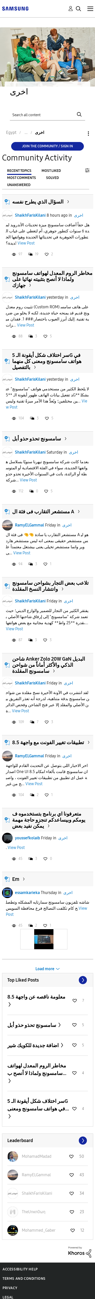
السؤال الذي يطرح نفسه (38, 202)
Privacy (10, 1288)
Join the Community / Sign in (47, 146)
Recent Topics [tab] (19, 171)
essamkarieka (27, 892)
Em (15, 879)
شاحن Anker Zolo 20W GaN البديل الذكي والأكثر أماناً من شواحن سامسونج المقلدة (48, 665)
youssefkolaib (27, 838)
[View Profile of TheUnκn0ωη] (33, 1211)
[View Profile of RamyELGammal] (36, 1174)
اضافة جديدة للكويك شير (33, 1045)
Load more (44, 968)
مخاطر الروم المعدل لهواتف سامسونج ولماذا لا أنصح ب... (36, 1069)
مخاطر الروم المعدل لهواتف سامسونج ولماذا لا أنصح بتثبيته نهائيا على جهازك (52, 279)
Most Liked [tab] (51, 171)
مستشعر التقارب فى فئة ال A (43, 512)
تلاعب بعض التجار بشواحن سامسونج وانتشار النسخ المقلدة (50, 586)
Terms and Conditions (24, 1278)
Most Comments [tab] (21, 178)
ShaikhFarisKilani (30, 215)
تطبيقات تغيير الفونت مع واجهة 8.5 (48, 742)
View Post (26, 243)
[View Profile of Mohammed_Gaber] (38, 1230)
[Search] (47, 114)
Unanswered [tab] (18, 185)
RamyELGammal (29, 525)
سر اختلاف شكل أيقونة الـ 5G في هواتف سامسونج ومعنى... (38, 1105)
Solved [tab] (52, 178)
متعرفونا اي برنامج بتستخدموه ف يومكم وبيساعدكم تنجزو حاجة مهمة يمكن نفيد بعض (48, 820)
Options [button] (80, 133)
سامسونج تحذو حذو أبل (36, 439)
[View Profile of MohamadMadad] (36, 1156)
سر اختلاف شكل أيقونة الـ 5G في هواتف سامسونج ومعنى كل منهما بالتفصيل (47, 361)
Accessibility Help (20, 1269)
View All (47, 980)
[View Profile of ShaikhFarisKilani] (37, 1193)
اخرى (78, 215)
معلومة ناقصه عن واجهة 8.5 (36, 997)
